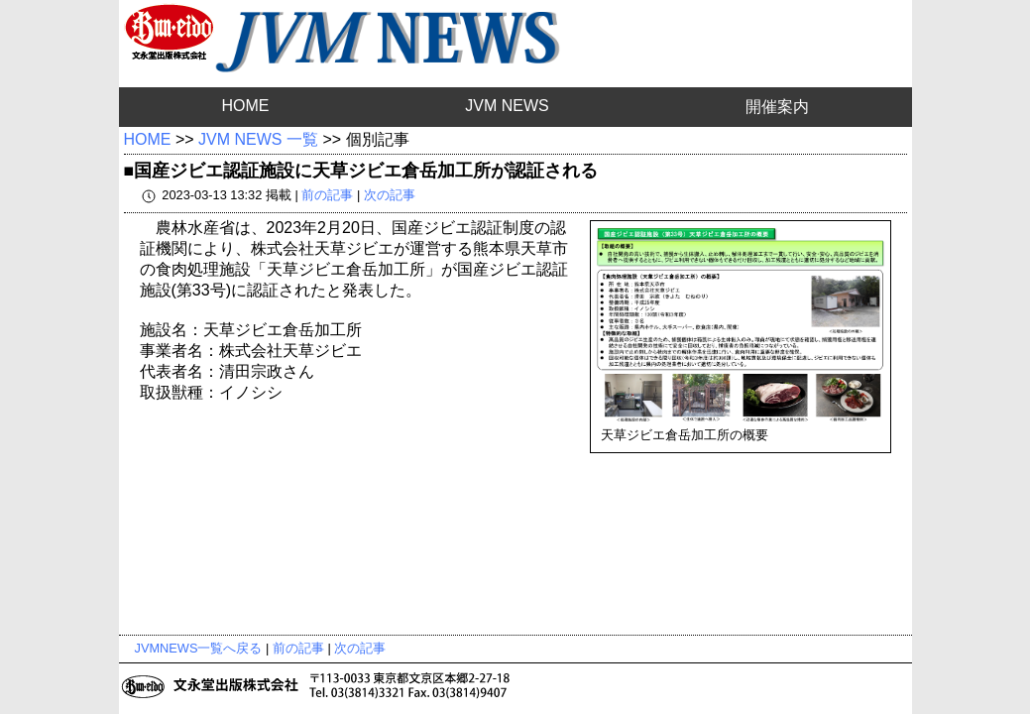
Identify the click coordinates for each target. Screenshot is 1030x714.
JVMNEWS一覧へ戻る (199, 648)
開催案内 (777, 106)
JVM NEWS (506, 105)
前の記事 (327, 194)
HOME (245, 105)
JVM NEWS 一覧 (258, 139)
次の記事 (389, 194)
